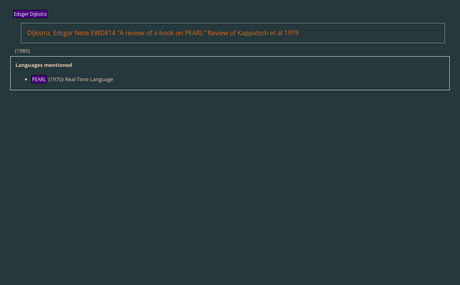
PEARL (39, 79)
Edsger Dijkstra (30, 14)
